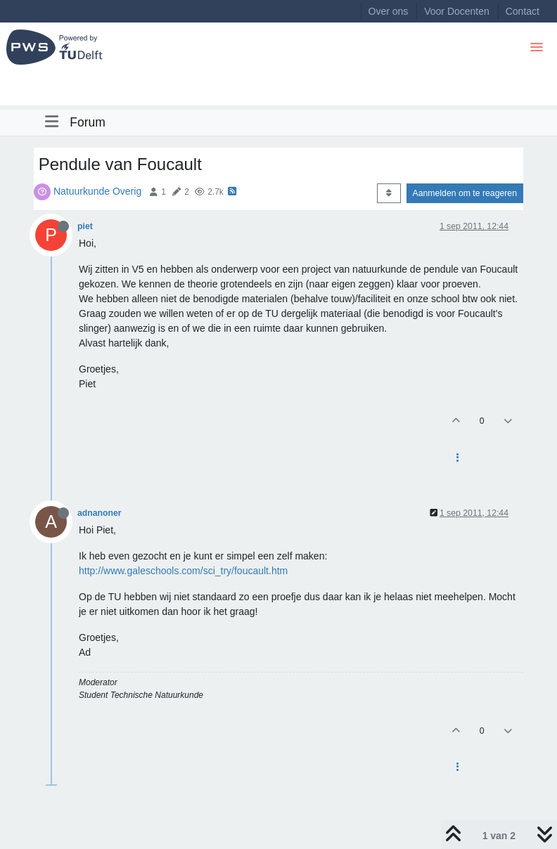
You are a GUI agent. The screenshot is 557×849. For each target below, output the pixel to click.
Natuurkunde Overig (97, 191)
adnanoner (99, 513)
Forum (87, 122)
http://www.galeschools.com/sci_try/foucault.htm (183, 570)
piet (85, 226)
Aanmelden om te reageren (465, 193)
